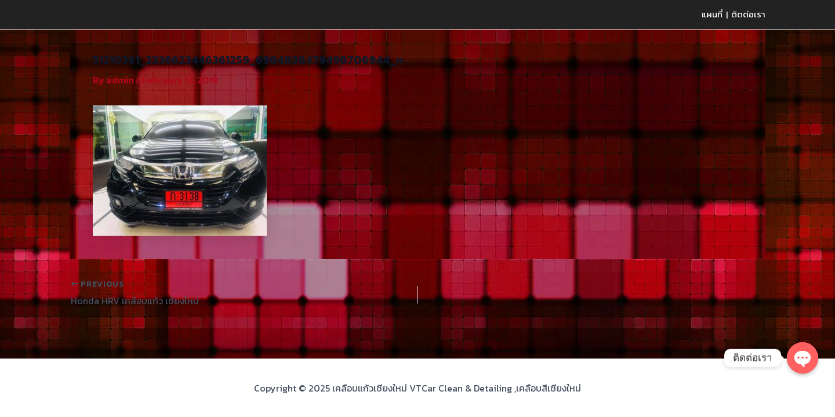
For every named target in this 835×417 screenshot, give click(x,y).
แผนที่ (712, 14)
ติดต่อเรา (748, 14)
